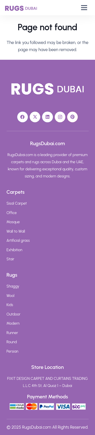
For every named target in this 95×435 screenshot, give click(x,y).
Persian (12, 351)
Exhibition (15, 250)
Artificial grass (18, 240)
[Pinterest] (72, 117)
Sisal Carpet (17, 203)
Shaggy (13, 286)
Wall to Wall (16, 231)
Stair (10, 259)
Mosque (13, 222)
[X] (35, 117)
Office (12, 213)
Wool (10, 295)
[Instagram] (60, 117)
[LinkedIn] (47, 117)
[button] (84, 7)
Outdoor (14, 314)
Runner (12, 333)
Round (12, 342)
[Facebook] (22, 117)
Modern (13, 323)
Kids (10, 305)
